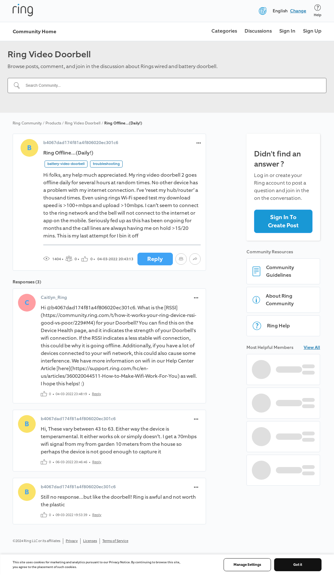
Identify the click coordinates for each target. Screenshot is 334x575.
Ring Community (27, 123)
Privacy (72, 541)
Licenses (90, 541)
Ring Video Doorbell (82, 123)
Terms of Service (115, 541)
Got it (297, 564)
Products (53, 123)
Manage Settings (247, 564)
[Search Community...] (171, 85)
